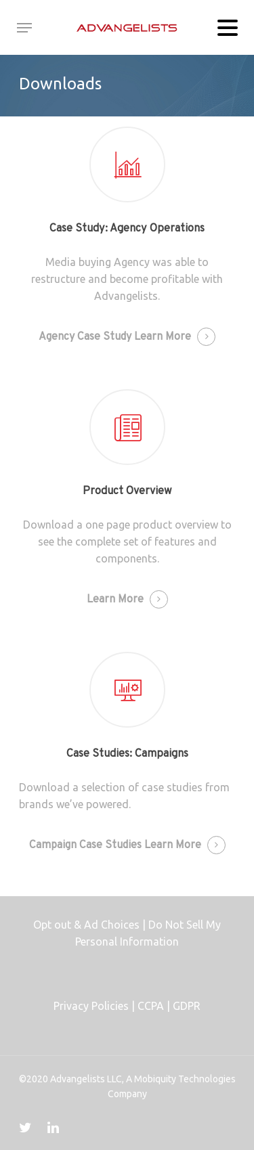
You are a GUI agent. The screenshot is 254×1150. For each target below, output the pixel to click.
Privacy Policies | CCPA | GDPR (127, 1006)
